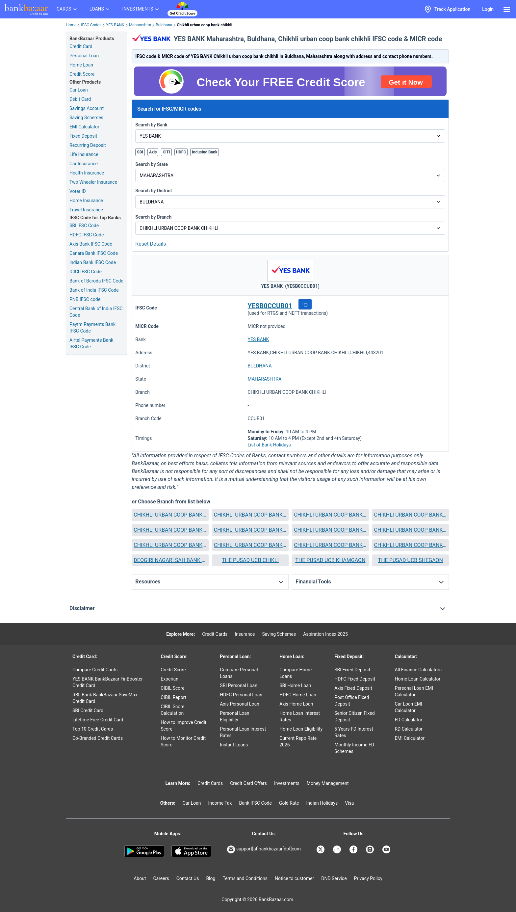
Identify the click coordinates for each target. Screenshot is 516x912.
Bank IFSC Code (255, 803)
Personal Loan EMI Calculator (414, 691)
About (140, 878)
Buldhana (164, 25)
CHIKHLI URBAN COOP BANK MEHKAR (170, 545)
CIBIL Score (172, 688)
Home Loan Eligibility (300, 729)
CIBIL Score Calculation (172, 710)
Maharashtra (140, 25)
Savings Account (86, 108)
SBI (140, 152)
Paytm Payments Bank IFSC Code (92, 328)
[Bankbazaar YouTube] (387, 849)
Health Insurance (86, 172)
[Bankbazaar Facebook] (354, 849)
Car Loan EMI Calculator (408, 707)
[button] (305, 304)
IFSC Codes (91, 25)
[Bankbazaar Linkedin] (337, 849)
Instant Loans (234, 744)
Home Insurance (86, 200)
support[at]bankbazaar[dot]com (264, 849)
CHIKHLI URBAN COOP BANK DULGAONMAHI (250, 530)
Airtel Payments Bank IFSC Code (91, 343)
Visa (349, 803)
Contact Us (187, 878)
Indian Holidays (322, 803)
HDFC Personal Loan (241, 694)
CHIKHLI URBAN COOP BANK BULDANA (170, 515)
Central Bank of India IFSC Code (96, 312)
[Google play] (144, 851)
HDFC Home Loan (297, 694)
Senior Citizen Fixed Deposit (354, 716)
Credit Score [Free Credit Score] (81, 74)
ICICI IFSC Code (85, 271)
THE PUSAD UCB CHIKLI (250, 560)
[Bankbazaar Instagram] (370, 849)
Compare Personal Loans (239, 673)
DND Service (334, 878)
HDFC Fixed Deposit (354, 679)
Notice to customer (294, 878)
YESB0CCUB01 (270, 306)
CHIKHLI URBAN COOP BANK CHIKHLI (250, 515)
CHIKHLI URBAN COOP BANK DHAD (410, 515)
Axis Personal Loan (239, 704)
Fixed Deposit (83, 136)
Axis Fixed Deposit (353, 688)
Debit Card (80, 99)
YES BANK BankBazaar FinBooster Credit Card (107, 682)
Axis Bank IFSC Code (90, 244)
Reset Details (150, 244)
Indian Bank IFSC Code (92, 262)
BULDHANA (260, 365)
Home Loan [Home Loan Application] (81, 64)
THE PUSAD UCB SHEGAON (410, 560)
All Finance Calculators (418, 669)
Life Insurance (83, 154)
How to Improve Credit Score (183, 726)
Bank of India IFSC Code (94, 290)
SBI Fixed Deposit (352, 669)
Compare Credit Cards (94, 669)
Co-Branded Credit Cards (97, 738)
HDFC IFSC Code (86, 234)
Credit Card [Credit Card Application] (80, 46)
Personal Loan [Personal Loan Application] (84, 55)
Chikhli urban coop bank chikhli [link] (204, 25)
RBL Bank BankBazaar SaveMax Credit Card (105, 698)
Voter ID (77, 191)
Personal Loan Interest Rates (243, 732)
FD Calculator (408, 719)
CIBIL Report (173, 697)
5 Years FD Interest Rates (353, 732)
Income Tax (220, 803)
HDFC (181, 152)
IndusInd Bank (204, 152)
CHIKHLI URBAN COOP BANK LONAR (410, 530)
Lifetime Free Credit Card (97, 719)
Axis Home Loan (296, 704)
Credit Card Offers (248, 783)
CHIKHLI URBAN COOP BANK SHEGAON (330, 545)
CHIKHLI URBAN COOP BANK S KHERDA (250, 545)
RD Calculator (409, 729)
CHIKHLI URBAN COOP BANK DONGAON (170, 530)
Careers (161, 878)
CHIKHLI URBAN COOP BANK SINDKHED (410, 545)
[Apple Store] (191, 851)
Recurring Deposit (87, 145)
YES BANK (115, 25)
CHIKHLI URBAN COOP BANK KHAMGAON (330, 530)
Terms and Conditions (245, 878)
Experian (169, 679)
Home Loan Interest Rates (299, 716)
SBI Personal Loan (238, 685)
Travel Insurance (86, 209)
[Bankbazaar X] (321, 849)
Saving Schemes (86, 117)
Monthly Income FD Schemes (354, 748)
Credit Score (173, 669)
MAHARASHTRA (265, 379)
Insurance (245, 634)
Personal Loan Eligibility (234, 716)
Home (71, 25)
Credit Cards (214, 634)
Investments (286, 783)
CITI (166, 152)
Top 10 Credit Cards (92, 729)
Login (488, 9)
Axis (153, 152)
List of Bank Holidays (269, 444)
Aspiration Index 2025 (325, 634)
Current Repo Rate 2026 (298, 741)
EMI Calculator (84, 126)
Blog (210, 878)
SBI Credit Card (87, 710)
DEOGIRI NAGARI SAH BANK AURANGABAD (170, 560)
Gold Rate (289, 803)
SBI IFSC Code (84, 225)
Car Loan (78, 90)
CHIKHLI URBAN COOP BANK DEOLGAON (330, 515)
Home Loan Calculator (417, 679)
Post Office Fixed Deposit (351, 701)
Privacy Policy (368, 878)
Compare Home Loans (295, 673)
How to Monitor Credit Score (183, 741)
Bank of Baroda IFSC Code (96, 280)
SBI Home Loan (295, 685)
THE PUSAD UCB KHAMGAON (330, 560)
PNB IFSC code (84, 299)
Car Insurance (83, 163)
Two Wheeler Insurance (93, 182)
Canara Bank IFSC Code (93, 253)
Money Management (328, 783)
